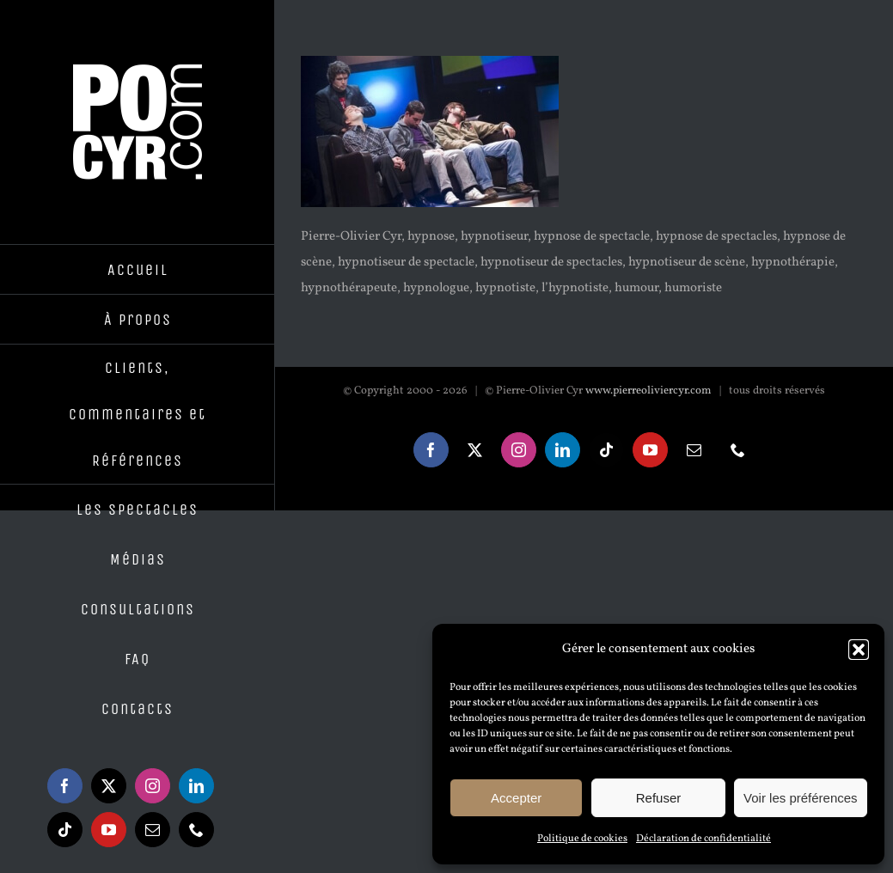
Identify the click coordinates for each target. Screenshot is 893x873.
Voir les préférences (800, 798)
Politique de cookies (582, 839)
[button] (858, 649)
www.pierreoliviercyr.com (648, 391)
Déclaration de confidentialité (703, 839)
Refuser (659, 798)
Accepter (516, 798)
